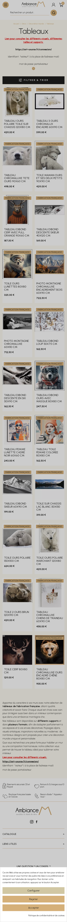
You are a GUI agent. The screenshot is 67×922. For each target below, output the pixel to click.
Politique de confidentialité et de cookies (46, 915)
